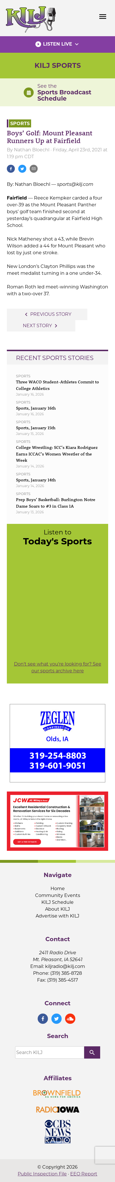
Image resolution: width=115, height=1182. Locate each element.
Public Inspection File (42, 1174)
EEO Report (83, 1174)
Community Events (57, 895)
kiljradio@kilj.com (65, 966)
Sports (20, 123)
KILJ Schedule (57, 902)
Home (58, 888)
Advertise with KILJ (57, 916)
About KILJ (57, 909)
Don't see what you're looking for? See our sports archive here (57, 667)
